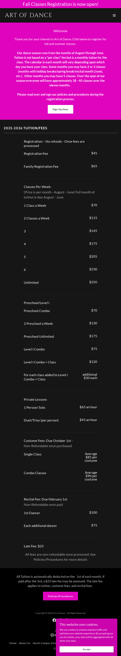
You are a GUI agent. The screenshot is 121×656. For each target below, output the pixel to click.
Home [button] (13, 643)
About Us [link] (24, 643)
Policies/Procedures (60, 596)
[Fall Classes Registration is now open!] (60, 4)
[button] (114, 15)
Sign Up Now (60, 109)
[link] (28, 16)
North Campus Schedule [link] (47, 643)
